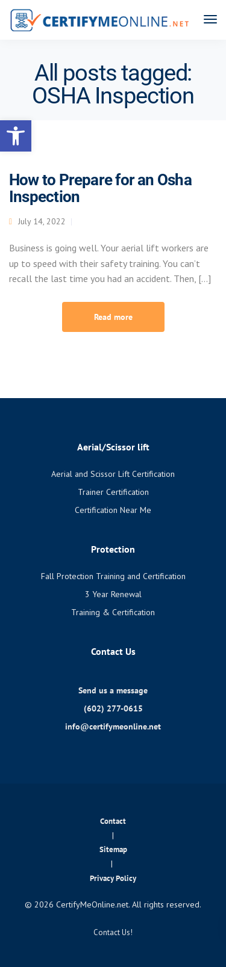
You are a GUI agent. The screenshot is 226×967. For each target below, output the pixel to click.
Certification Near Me (113, 510)
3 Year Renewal (113, 594)
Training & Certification (113, 612)
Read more (113, 317)
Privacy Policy (113, 878)
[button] (15, 136)
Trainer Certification (113, 492)
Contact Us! (113, 932)
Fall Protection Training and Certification (113, 576)
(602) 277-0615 (113, 708)
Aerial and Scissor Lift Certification (113, 473)
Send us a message (113, 690)
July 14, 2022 (42, 221)
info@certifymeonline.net (113, 726)
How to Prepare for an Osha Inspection (100, 188)
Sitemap (113, 849)
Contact (113, 821)
